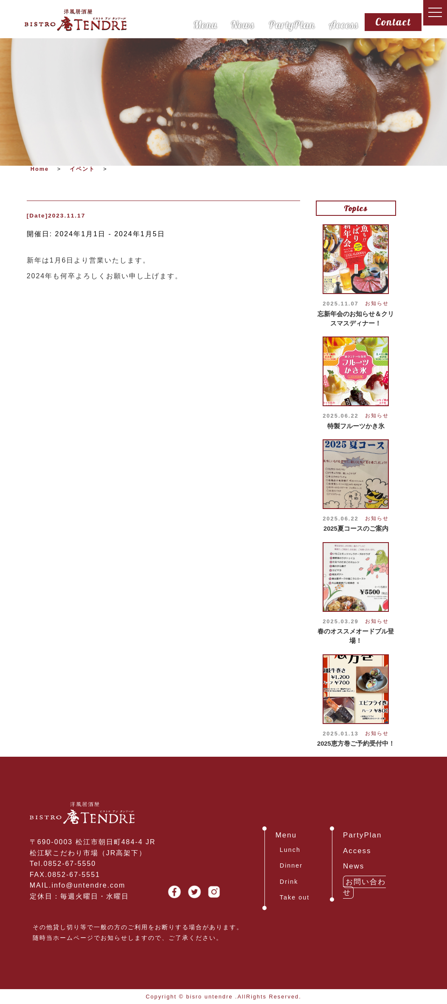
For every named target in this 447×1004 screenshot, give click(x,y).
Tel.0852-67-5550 (63, 863)
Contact (393, 21)
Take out (294, 897)
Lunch (290, 849)
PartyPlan (292, 24)
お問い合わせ (364, 887)
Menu (205, 24)
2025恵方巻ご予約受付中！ (356, 743)
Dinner (291, 865)
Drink (289, 881)
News (243, 24)
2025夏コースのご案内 (355, 528)
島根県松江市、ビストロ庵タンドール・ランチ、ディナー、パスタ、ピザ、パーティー (76, 20)
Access (344, 24)
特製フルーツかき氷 (356, 426)
